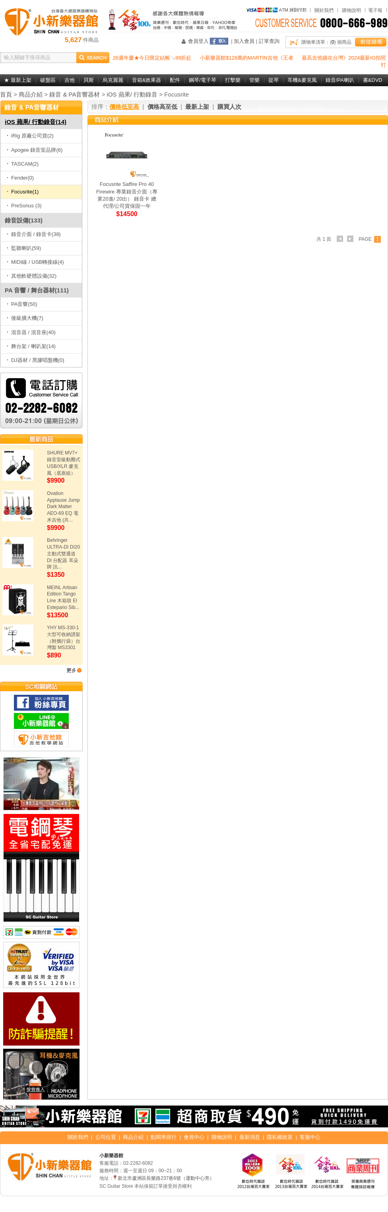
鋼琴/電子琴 (202, 80)
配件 (175, 80)
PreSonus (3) (24, 206)
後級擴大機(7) (25, 318)
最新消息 (249, 1137)
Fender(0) (20, 178)
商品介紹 (31, 94)
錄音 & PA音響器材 (74, 94)
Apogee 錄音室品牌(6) (34, 150)
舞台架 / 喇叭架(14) (31, 346)
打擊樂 (233, 80)
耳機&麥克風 (302, 80)
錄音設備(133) (24, 220)
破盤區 (48, 80)
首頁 (6, 94)
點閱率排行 (164, 1137)
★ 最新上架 (17, 80)
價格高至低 (162, 106)
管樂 (254, 80)
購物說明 (351, 10)
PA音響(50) (22, 304)
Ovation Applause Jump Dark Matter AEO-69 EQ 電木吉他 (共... (63, 507)
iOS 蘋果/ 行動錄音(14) (35, 121)
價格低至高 (124, 106)
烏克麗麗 (113, 80)
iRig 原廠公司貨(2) (30, 136)
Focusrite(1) (23, 192)
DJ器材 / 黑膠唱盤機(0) (35, 360)
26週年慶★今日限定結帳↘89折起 (152, 58)
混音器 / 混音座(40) (31, 332)
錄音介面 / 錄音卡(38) (34, 234)
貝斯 (88, 80)
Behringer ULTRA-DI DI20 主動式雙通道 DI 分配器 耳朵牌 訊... (63, 553)
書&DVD (372, 80)
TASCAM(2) (23, 164)
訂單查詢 (269, 41)
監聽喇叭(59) (24, 248)
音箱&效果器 (146, 80)
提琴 (273, 80)
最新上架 (197, 106)
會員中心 (194, 1137)
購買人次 (229, 106)
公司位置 (105, 1137)
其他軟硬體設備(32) (31, 276)
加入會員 (244, 41)
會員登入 (198, 41)
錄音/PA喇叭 (340, 80)
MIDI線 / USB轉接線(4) (35, 262)
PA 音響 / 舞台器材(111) (37, 290)
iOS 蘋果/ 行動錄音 (132, 94)
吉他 (69, 80)
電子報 (375, 10)
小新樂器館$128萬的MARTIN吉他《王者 (246, 58)
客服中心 (310, 1137)
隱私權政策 (280, 1137)
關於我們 (324, 10)
